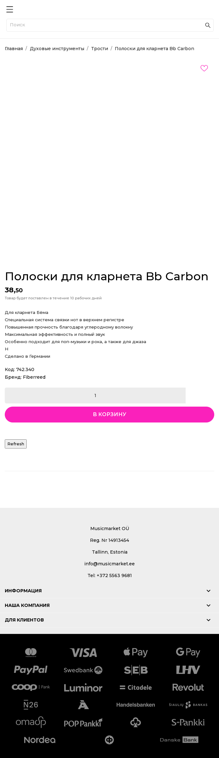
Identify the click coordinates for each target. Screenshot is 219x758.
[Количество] (95, 395)
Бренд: (13, 377)
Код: (10, 369)
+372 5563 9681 (114, 575)
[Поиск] (110, 25)
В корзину (109, 414)
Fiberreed (34, 377)
